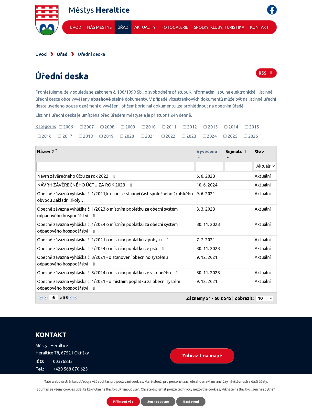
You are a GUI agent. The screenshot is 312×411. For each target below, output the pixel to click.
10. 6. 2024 (207, 184)
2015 (254, 126)
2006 (68, 126)
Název (45, 151)
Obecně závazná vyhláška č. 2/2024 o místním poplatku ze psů (101, 248)
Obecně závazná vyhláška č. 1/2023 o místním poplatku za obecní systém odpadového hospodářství (107, 212)
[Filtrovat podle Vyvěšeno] (209, 166)
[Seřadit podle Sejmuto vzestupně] (228, 156)
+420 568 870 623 (70, 368)
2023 (191, 136)
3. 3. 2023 (206, 208)
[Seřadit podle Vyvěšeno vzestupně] (199, 156)
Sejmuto (236, 151)
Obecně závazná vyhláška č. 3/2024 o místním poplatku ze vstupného (108, 272)
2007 (89, 126)
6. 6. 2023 (206, 176)
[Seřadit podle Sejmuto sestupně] (228, 158)
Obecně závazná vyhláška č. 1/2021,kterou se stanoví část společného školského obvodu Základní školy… (115, 197)
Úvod (75, 27)
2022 (170, 136)
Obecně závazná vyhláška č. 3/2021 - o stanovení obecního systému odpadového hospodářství (115, 260)
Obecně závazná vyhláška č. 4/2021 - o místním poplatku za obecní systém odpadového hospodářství (108, 284)
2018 (88, 136)
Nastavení (192, 401)
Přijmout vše (121, 401)
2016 (47, 136)
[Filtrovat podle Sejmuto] (238, 166)
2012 (192, 126)
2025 (232, 136)
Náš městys (99, 27)
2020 (129, 136)
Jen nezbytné (158, 401)
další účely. (259, 381)
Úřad (123, 27)
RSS (266, 73)
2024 (212, 136)
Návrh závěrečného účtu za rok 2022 (77, 176)
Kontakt (259, 27)
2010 (151, 126)
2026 (253, 136)
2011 (171, 126)
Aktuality (145, 27)
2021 (150, 136)
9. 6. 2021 (206, 193)
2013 (213, 126)
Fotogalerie (174, 27)
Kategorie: (45, 126)
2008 (109, 126)
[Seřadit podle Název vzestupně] (56, 149)
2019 (109, 136)
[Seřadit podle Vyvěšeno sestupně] (199, 158)
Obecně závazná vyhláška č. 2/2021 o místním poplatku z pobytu (104, 239)
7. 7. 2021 (206, 239)
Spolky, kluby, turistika (219, 27)
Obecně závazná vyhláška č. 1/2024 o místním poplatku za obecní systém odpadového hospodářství (107, 227)
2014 (233, 126)
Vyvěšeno (207, 151)
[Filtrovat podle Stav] (265, 166)
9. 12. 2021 (207, 257)
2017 (67, 136)
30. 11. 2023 (208, 224)
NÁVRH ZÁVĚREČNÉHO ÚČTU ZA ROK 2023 (85, 184)
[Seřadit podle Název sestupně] (56, 151)
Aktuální (263, 176)
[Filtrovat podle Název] (115, 166)
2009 (130, 126)
